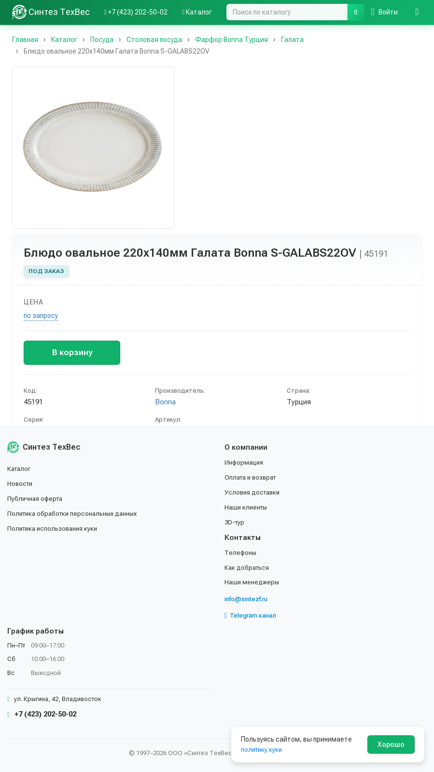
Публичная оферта (37, 500)
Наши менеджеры (252, 582)
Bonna (165, 402)
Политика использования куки (55, 529)
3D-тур (235, 523)
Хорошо (391, 744)
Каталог (20, 471)
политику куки (263, 749)
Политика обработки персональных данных (76, 515)
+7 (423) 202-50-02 (41, 714)
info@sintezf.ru (248, 599)
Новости (21, 485)
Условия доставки (254, 493)
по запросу (41, 315)
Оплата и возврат (253, 479)
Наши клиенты (247, 508)
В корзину (72, 352)
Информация (245, 465)
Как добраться (248, 568)
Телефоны (241, 553)
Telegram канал (252, 616)
